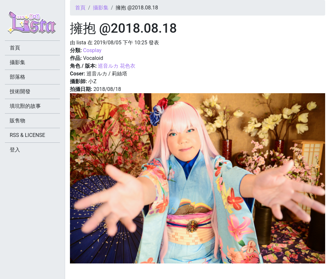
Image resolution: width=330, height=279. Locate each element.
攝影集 (100, 8)
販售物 (17, 120)
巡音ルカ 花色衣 (116, 66)
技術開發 (20, 91)
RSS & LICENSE (27, 135)
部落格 (17, 77)
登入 (15, 150)
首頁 (80, 8)
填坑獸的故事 (25, 106)
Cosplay (92, 50)
